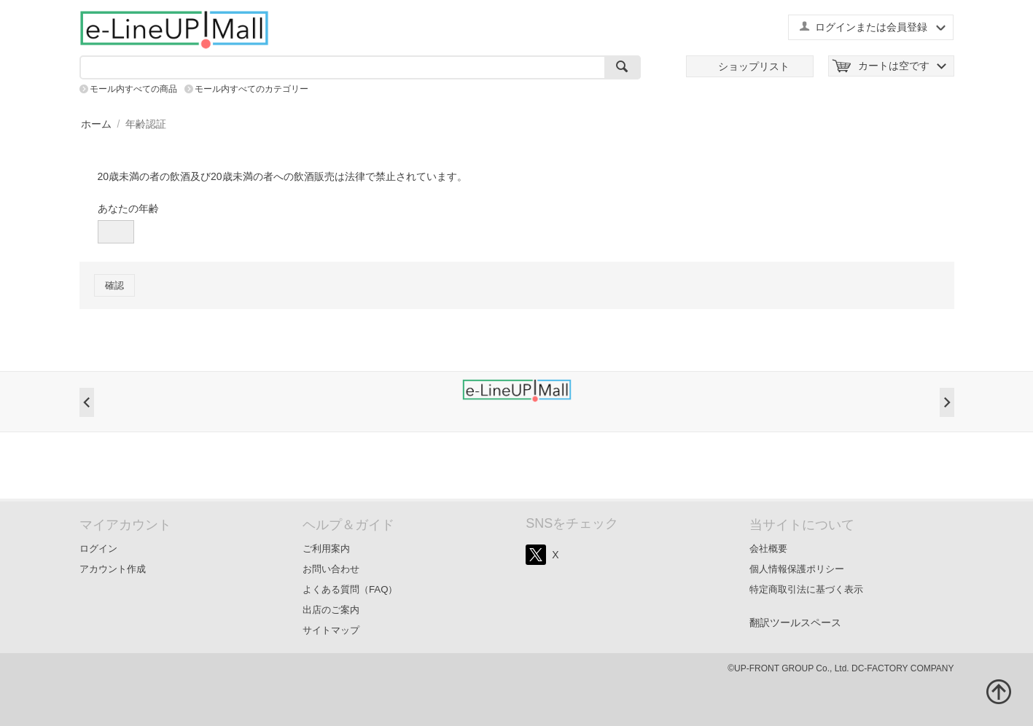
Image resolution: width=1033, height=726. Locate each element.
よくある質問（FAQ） (350, 589)
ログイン (98, 548)
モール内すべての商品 (133, 89)
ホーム (96, 124)
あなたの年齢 (128, 208)
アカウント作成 (112, 568)
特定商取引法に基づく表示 (806, 589)
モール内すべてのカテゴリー (251, 89)
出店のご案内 (331, 609)
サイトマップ (331, 630)
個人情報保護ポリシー (796, 568)
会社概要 (768, 548)
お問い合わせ (331, 568)
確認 (114, 285)
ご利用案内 (326, 548)
